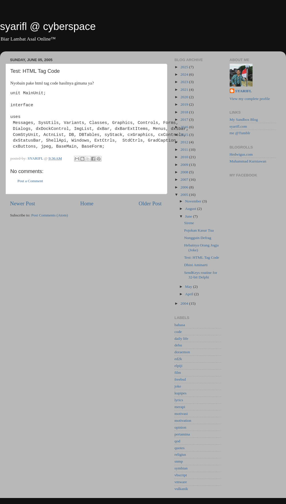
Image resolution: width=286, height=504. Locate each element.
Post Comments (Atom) (49, 215)
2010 (184, 157)
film (177, 372)
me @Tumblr (240, 133)
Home (87, 203)
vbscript (180, 475)
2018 (184, 112)
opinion (180, 427)
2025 (184, 67)
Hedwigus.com (241, 154)
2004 (184, 303)
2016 (184, 127)
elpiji (178, 366)
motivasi (181, 413)
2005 (184, 194)
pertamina (182, 434)
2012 (184, 142)
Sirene (189, 223)
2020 (184, 97)
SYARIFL (243, 91)
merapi (179, 407)
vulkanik (181, 489)
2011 (184, 149)
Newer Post (22, 203)
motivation (182, 420)
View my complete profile (250, 99)
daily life (181, 338)
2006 (184, 187)
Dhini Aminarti (196, 265)
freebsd (180, 379)
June (189, 216)
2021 (184, 89)
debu (178, 345)
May (189, 286)
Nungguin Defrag (197, 238)
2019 (184, 104)
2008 (184, 172)
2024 (184, 74)
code (178, 332)
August (191, 208)
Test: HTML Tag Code (201, 257)
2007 (184, 179)
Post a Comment (30, 181)
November (193, 201)
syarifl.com (238, 126)
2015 (184, 134)
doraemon (182, 352)
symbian (181, 468)
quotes (179, 448)
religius (180, 454)
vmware (180, 482)
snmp (178, 461)
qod (177, 441)
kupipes (180, 393)
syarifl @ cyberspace (48, 26)
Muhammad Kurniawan (248, 161)
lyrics (178, 400)
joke (177, 386)
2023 (184, 82)
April (189, 294)
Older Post (150, 203)
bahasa (179, 325)
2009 (184, 164)
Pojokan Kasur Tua (199, 230)
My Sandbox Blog (244, 119)
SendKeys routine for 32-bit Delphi (200, 274)
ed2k (178, 359)
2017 (184, 119)
